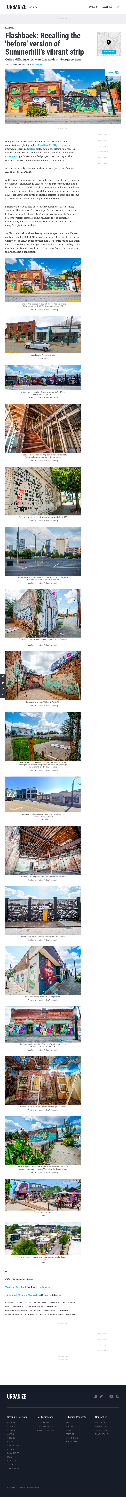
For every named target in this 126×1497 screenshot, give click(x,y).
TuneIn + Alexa (73, 1442)
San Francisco (14, 1468)
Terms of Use (101, 1430)
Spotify (69, 1427)
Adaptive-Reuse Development (16, 1311)
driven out (11, 156)
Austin (10, 1434)
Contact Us (100, 1427)
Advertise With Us (45, 1430)
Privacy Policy (102, 1434)
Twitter (9, 1287)
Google (69, 1430)
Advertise (107, 7)
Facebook (21, 1287)
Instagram (44, 1287)
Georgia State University (35, 1307)
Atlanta (34, 7)
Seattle (11, 1427)
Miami (10, 1457)
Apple (69, 1423)
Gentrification (52, 1307)
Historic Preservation (13, 1315)
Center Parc (63, 1311)
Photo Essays (71, 1315)
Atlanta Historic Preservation (51, 1315)
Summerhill (9, 28)
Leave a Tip (100, 1423)
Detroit (11, 1449)
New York (11, 1461)
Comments (37, 64)
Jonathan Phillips (47, 145)
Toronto (11, 1465)
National (11, 1423)
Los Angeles (13, 1453)
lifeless (31, 148)
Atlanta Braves (69, 1303)
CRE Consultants (45, 1427)
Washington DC (14, 1446)
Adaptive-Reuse (35, 1311)
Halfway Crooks (40, 1303)
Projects (92, 7)
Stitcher (70, 1434)
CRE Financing (43, 1423)
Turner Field (18, 1307)
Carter (19, 1303)
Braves (7, 1307)
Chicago (11, 1438)
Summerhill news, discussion (23, 1295)
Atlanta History (31, 1315)
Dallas (10, 1442)
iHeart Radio (72, 1438)
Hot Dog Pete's (54, 1303)
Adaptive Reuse (49, 1311)
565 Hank (28, 1303)
